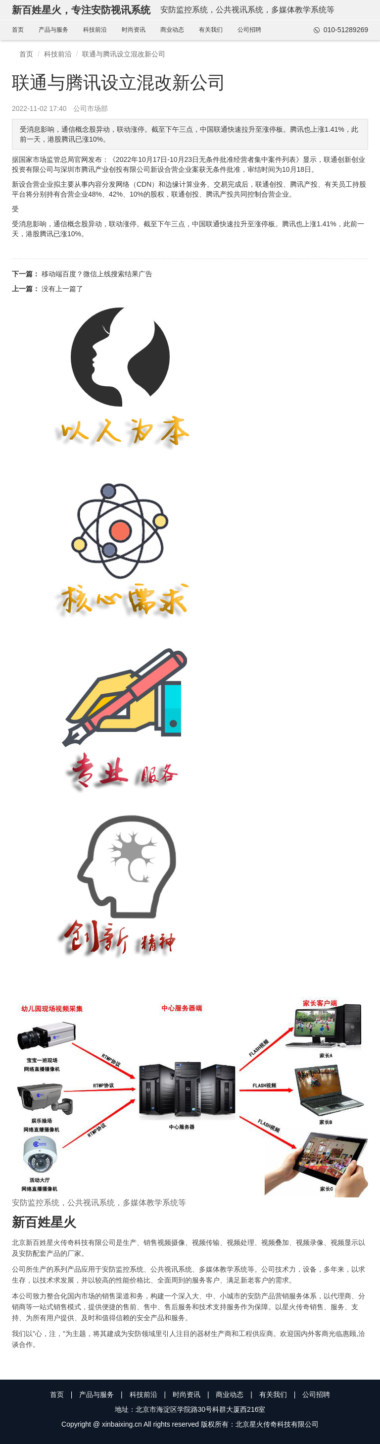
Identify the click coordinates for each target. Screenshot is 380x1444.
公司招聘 (249, 29)
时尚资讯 (133, 29)
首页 (18, 29)
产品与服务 (53, 29)
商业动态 (172, 29)
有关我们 (211, 29)
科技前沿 (95, 29)
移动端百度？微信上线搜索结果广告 (97, 274)
